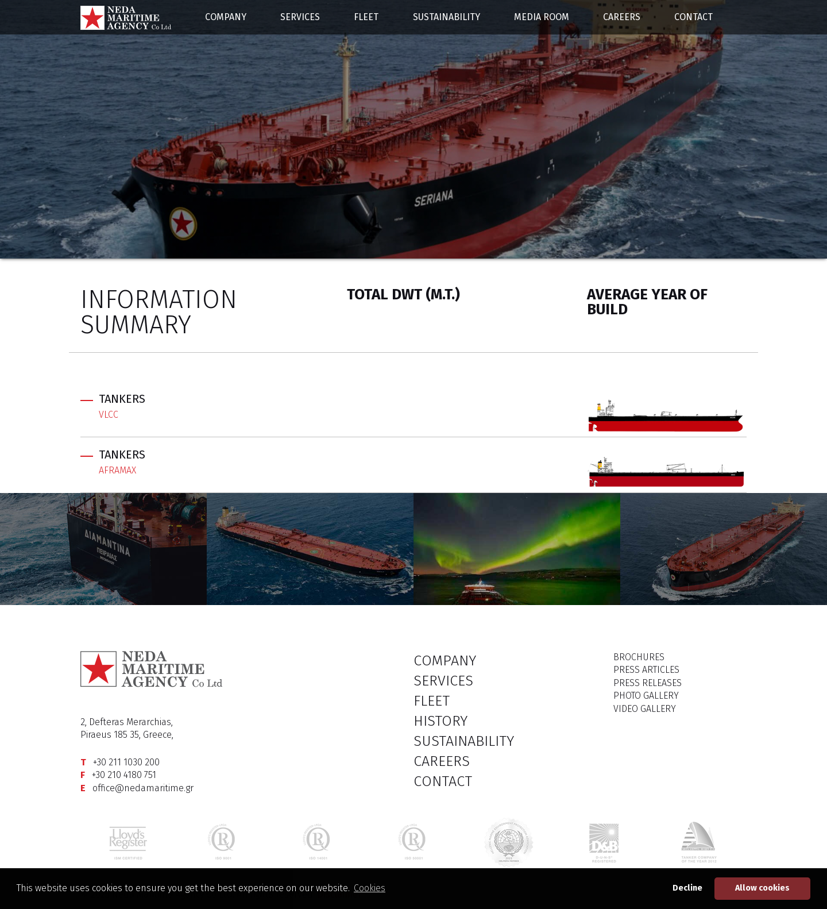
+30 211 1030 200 (126, 762)
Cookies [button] (369, 888)
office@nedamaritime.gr (143, 788)
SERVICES (300, 16)
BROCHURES (638, 657)
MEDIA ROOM (541, 16)
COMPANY (225, 16)
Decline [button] (687, 888)
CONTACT (693, 16)
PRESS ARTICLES (646, 669)
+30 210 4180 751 (124, 774)
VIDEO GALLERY (644, 708)
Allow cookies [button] (762, 888)
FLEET (366, 16)
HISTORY (440, 721)
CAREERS (621, 16)
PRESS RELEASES (647, 682)
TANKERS (122, 399)
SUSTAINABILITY (446, 16)
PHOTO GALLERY (646, 695)
